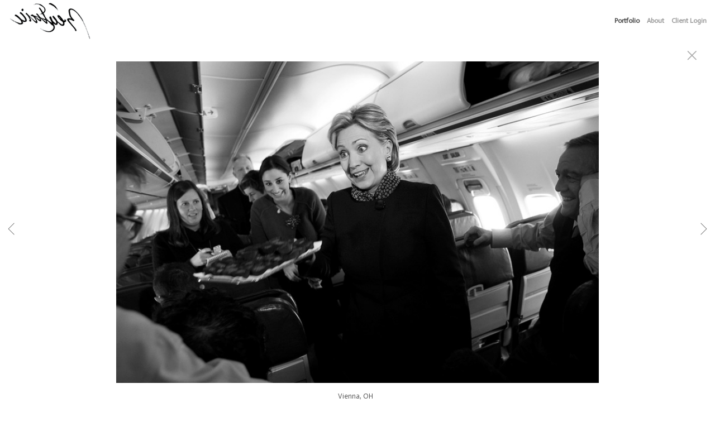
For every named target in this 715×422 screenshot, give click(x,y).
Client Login (689, 21)
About (655, 21)
